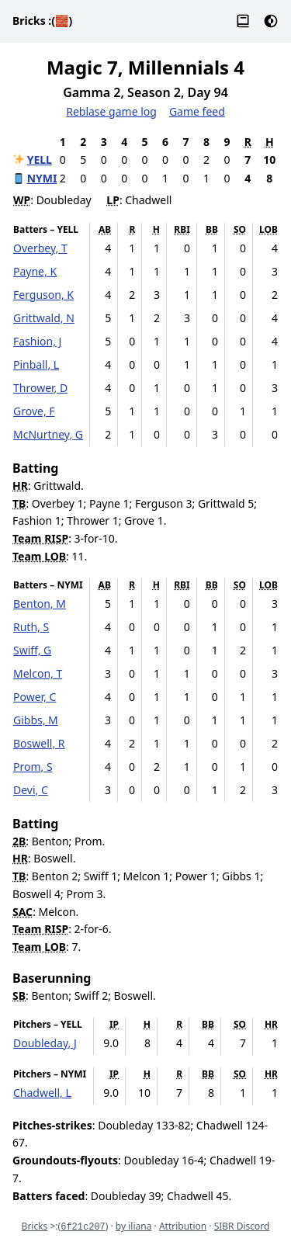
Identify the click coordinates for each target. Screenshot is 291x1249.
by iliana (134, 1226)
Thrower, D (40, 387)
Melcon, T (37, 673)
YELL (39, 159)
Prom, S (33, 766)
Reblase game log (111, 111)
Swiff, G (32, 650)
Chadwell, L (42, 1092)
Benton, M (39, 603)
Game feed (197, 111)
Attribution (182, 1226)
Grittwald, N (43, 318)
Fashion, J (37, 341)
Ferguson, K (43, 294)
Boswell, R (39, 743)
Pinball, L (36, 364)
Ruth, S (31, 626)
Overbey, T (40, 248)
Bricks (42, 20)
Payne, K (35, 271)
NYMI (42, 178)
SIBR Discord (242, 1226)
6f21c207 (83, 1227)
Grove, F (34, 411)
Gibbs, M (35, 720)
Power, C (34, 696)
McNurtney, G (48, 434)
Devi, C (30, 789)
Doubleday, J (45, 1043)
